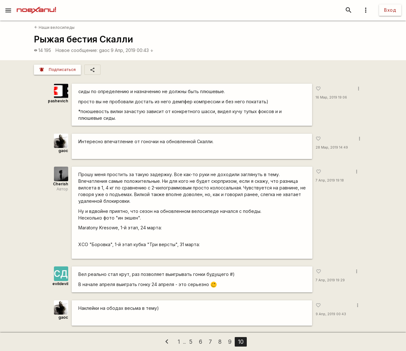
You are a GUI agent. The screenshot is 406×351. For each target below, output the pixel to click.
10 (241, 341)
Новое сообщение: (77, 50)
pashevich (58, 101)
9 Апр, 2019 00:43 (132, 50)
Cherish (60, 184)
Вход (390, 10)
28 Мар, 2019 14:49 (332, 147)
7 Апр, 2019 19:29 (330, 280)
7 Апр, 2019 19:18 (330, 180)
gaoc (104, 50)
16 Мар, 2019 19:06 (331, 97)
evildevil (60, 283)
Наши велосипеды (54, 27)
